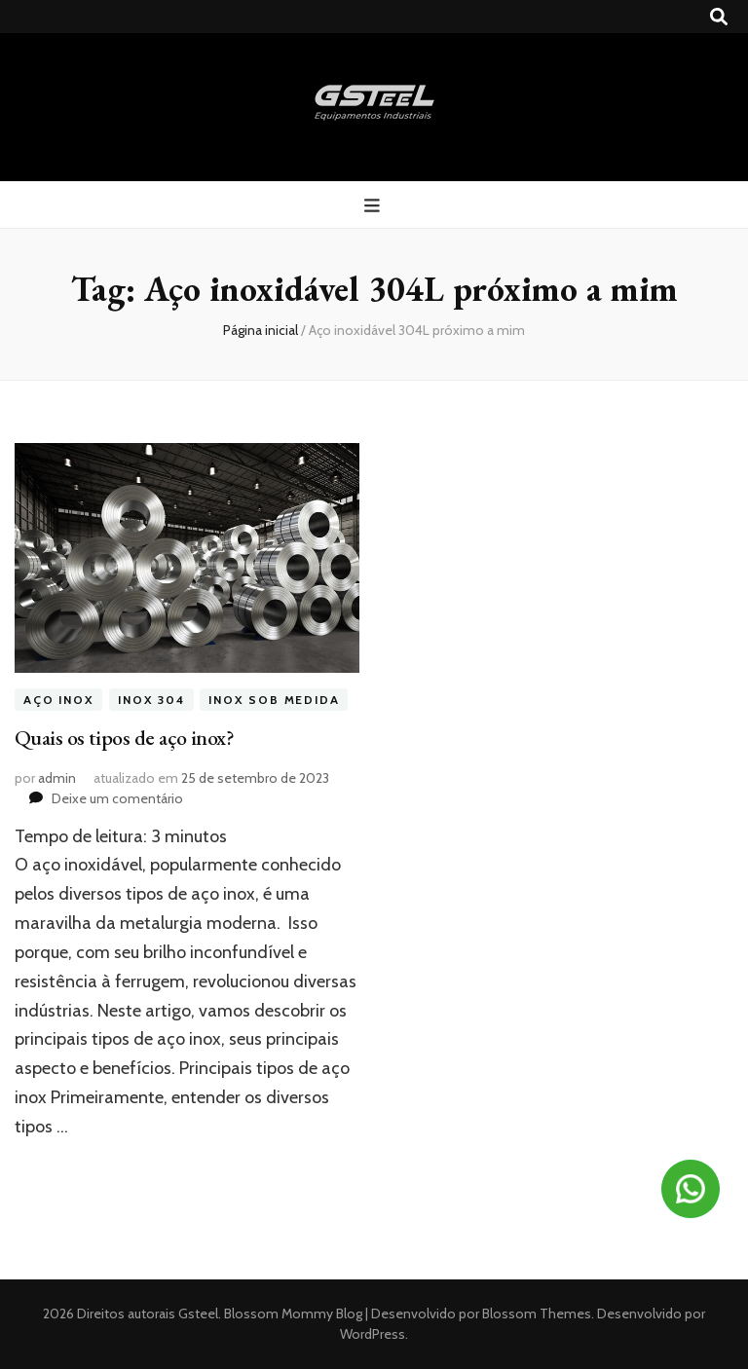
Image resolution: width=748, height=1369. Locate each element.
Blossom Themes (535, 1313)
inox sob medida (273, 699)
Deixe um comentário (117, 798)
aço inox (58, 699)
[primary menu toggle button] (374, 206)
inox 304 (151, 699)
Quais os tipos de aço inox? (124, 737)
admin (57, 778)
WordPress (372, 1334)
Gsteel (198, 1313)
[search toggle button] (719, 17)
